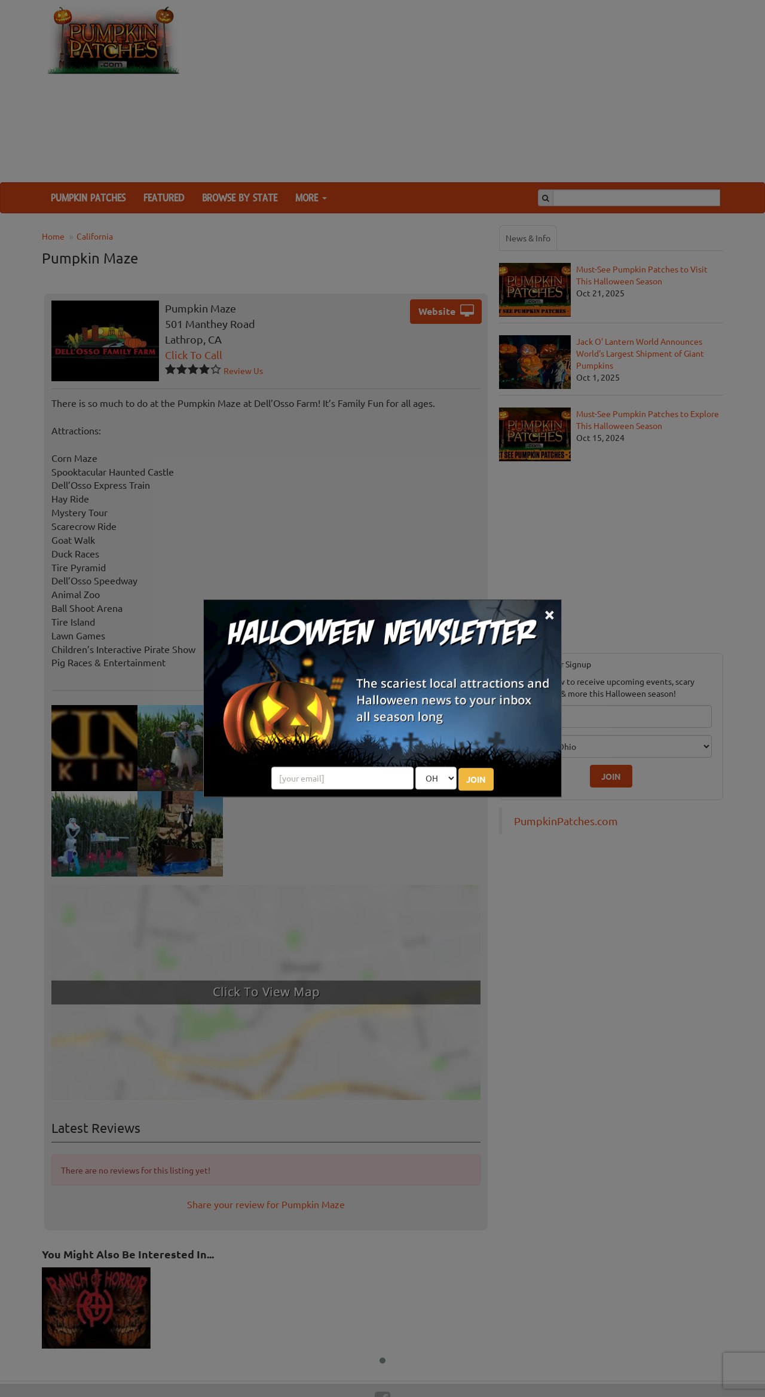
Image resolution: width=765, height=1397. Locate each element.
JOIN (476, 779)
